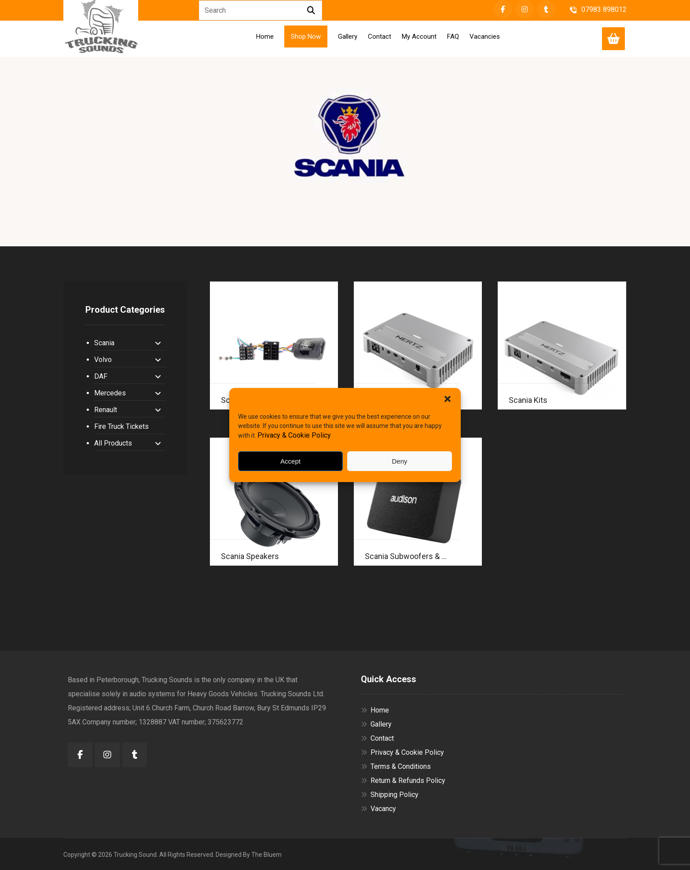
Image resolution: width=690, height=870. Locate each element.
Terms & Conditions (396, 766)
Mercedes (127, 393)
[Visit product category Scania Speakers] (274, 502)
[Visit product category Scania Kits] (562, 345)
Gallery (376, 724)
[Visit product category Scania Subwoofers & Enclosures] (418, 502)
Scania (127, 343)
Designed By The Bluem (249, 854)
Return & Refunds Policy (403, 780)
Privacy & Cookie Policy (294, 435)
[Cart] (613, 38)
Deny (399, 461)
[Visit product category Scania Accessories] (274, 345)
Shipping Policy (389, 794)
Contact (377, 738)
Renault (127, 410)
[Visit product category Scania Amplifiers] (418, 345)
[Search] (311, 11)
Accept (290, 461)
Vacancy (378, 808)
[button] (447, 399)
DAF (127, 376)
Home (375, 710)
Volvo (127, 359)
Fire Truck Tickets (121, 426)
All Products (127, 443)
